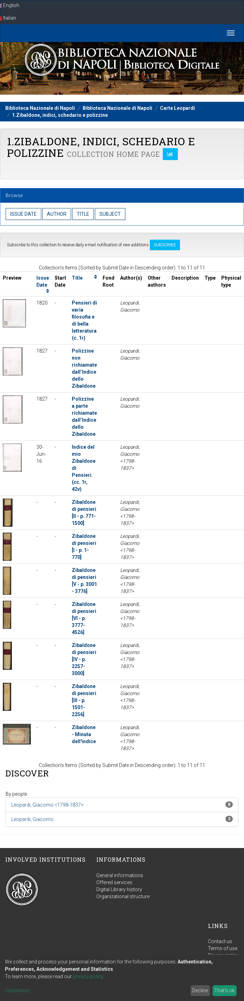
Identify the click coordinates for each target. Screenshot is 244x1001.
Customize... (18, 990)
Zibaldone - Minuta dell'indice (84, 734)
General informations (119, 875)
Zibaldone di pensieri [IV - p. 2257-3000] (84, 659)
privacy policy (88, 976)
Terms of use (222, 948)
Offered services (114, 882)
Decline (200, 990)
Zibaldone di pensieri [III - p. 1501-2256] (84, 700)
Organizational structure (122, 896)
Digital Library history (119, 889)
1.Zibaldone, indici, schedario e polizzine (60, 115)
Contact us (220, 941)
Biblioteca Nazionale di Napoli (40, 108)
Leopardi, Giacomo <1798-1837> (47, 805)
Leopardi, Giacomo (32, 819)
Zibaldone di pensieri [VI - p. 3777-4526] (84, 618)
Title (77, 278)
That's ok (224, 990)
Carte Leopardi (177, 108)
